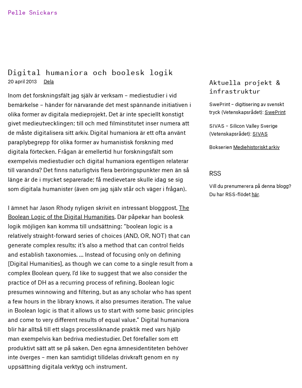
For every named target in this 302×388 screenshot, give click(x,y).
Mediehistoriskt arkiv (256, 147)
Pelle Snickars (32, 11)
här (255, 194)
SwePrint (275, 112)
